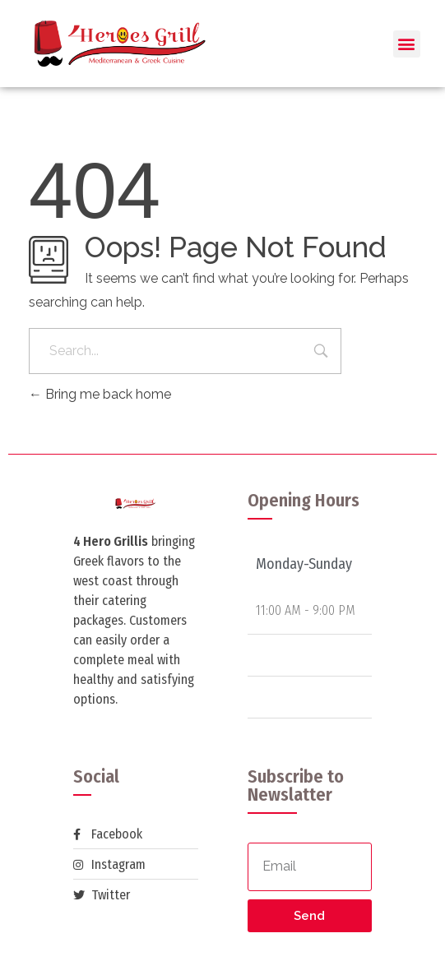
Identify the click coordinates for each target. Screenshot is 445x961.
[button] (406, 44)
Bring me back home (100, 394)
